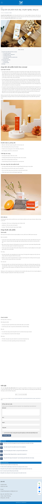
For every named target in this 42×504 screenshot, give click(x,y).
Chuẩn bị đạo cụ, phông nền (9, 54)
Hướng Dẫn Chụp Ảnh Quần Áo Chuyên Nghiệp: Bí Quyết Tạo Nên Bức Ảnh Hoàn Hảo (16, 468)
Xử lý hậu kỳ (6, 58)
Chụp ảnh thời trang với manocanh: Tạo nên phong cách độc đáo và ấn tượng (19, 457)
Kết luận (3, 63)
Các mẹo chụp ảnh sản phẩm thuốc (10, 57)
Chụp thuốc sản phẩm (5, 59)
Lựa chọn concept (7, 53)
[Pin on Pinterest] (24, 394)
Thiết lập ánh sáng (7, 55)
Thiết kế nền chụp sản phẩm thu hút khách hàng (9, 464)
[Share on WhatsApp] (16, 394)
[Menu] (2, 3)
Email (3, 422)
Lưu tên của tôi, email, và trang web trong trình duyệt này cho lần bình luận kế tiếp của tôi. (21, 432)
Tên (3, 417)
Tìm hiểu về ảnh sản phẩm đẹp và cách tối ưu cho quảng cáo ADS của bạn (14, 466)
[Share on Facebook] (18, 394)
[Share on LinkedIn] (26, 394)
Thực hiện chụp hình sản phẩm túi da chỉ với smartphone (15, 446)
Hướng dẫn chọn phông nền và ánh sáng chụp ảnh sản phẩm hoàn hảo (13, 472)
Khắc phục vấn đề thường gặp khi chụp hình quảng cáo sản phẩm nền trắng (18, 443)
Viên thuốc (5, 61)
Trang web (4, 427)
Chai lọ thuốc (6, 62)
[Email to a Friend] (22, 394)
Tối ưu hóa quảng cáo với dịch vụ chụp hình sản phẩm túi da (15, 450)
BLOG (10, 398)
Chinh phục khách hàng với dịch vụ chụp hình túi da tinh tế (15, 454)
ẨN (23, 49)
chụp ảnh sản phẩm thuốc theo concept (9, 51)
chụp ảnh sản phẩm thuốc (18, 398)
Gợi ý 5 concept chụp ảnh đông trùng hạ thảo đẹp (9, 470)
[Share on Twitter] (20, 394)
